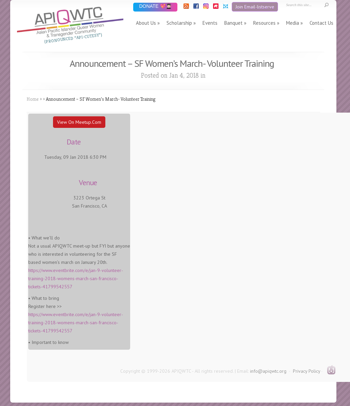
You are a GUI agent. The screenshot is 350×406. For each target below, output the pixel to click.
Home (33, 99)
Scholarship (179, 23)
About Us (146, 23)
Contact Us (321, 23)
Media (292, 23)
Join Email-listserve (254, 7)
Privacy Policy (306, 371)
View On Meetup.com (79, 122)
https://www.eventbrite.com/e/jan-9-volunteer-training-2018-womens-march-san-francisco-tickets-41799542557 (75, 278)
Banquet (233, 23)
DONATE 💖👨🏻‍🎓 (155, 6)
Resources (264, 23)
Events (210, 23)
